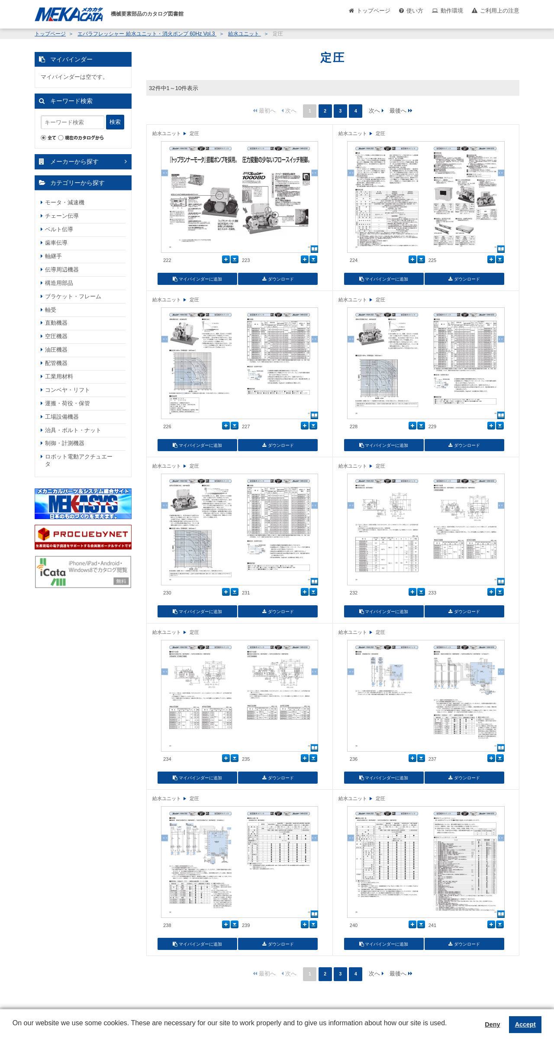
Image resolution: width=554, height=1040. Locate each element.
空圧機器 (56, 336)
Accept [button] (525, 1024)
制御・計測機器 (64, 443)
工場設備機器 (62, 416)
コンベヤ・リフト (67, 390)
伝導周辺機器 (62, 269)
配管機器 (56, 363)
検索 (115, 122)
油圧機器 (56, 349)
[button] (14, 1029)
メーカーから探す (74, 161)
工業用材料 (59, 376)
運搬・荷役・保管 (67, 403)
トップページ (373, 10)
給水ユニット (244, 34)
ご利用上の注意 (499, 10)
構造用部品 (59, 283)
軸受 (50, 310)
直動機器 (56, 323)
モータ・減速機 (64, 202)
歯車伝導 (56, 242)
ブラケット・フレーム (73, 296)
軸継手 (53, 256)
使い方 (414, 10)
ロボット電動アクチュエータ (79, 460)
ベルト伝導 (59, 229)
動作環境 (452, 10)
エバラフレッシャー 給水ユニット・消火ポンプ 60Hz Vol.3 (146, 34)
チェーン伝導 (62, 216)
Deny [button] (492, 1024)
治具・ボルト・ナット (73, 430)
